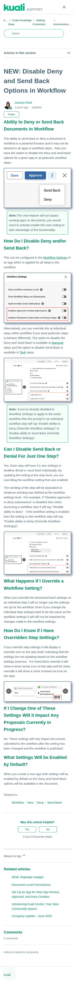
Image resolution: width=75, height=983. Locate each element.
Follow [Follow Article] (11, 114)
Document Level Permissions (31, 884)
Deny (40, 802)
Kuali (7, 20)
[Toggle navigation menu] (64, 7)
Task (23, 352)
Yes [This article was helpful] (27, 829)
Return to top (15, 855)
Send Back (54, 802)
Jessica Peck (23, 102)
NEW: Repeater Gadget (27, 877)
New (30, 802)
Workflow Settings (55, 257)
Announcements (62, 24)
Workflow (18, 802)
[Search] (34, 33)
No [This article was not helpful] (47, 829)
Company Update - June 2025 (32, 916)
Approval (57, 342)
